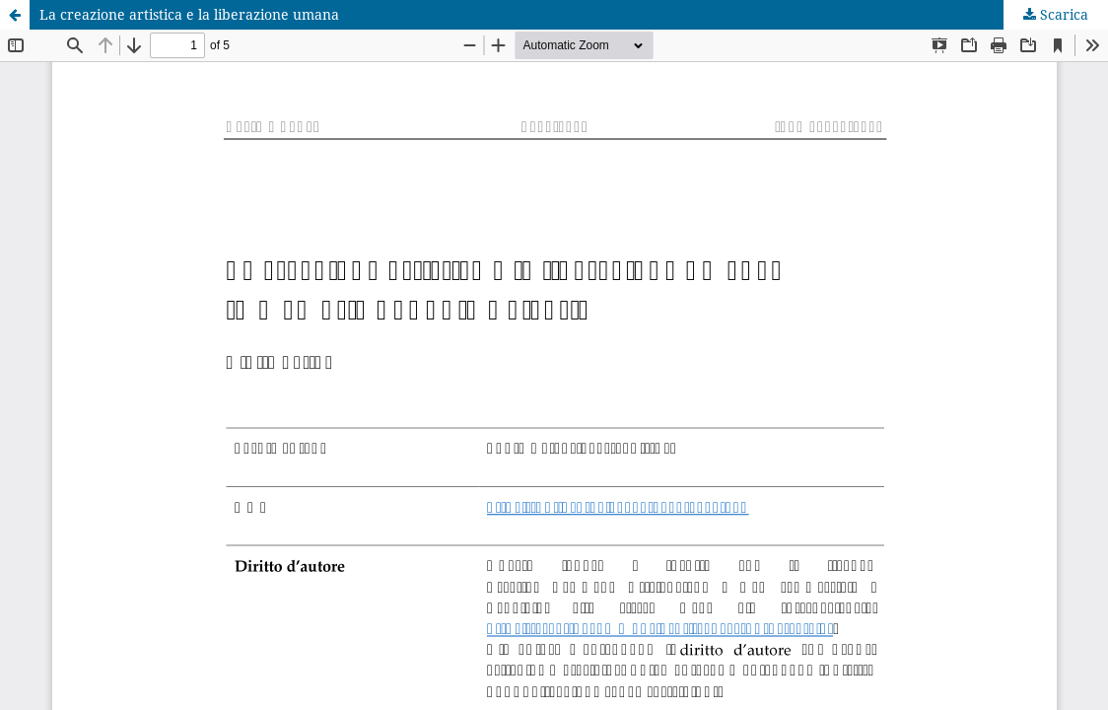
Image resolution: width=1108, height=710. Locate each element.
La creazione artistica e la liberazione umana (189, 14)
